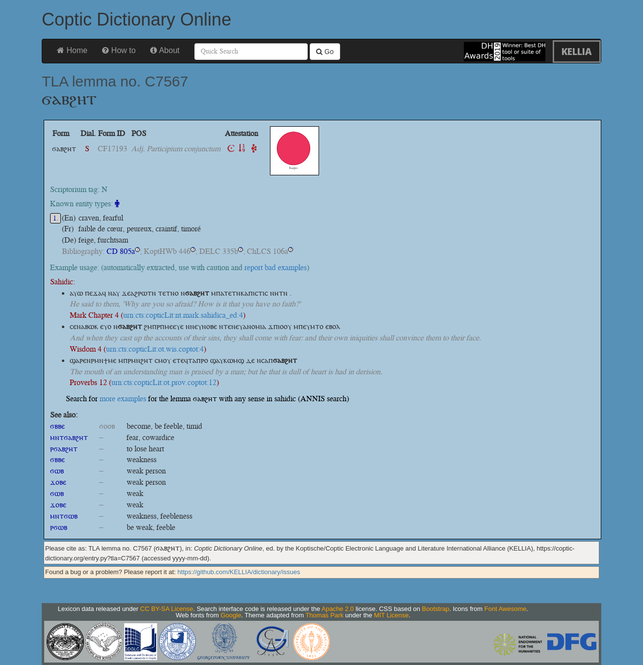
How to (118, 50)
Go (325, 51)
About (164, 50)
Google (230, 615)
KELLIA (577, 51)
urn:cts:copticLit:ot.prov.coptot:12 (163, 382)
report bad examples (275, 267)
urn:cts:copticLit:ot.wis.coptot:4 (155, 349)
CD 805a (121, 251)
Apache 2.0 (338, 608)
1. (55, 218)
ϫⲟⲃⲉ (58, 482)
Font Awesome (505, 608)
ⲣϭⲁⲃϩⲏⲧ (64, 448)
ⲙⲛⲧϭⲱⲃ (64, 516)
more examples (123, 398)
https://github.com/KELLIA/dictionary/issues (239, 572)
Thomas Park (324, 615)
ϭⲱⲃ (57, 471)
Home (72, 50)
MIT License (391, 615)
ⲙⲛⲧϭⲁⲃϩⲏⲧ (69, 437)
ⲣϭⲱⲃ (58, 527)
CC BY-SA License (166, 608)
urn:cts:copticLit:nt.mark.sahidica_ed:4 (183, 315)
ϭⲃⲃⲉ (57, 426)
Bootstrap (436, 608)
